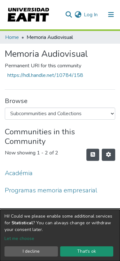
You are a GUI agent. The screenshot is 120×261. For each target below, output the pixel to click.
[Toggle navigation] (111, 14)
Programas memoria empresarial (51, 190)
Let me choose (19, 238)
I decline (31, 251)
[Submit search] (69, 15)
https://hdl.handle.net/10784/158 (45, 75)
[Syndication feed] (92, 155)
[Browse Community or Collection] (60, 114)
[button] (78, 15)
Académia (19, 173)
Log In (91, 14)
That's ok (86, 251)
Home (12, 37)
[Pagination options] (108, 155)
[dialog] (60, 235)
